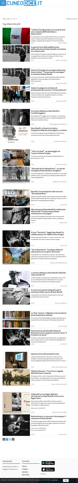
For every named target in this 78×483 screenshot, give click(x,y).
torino (25, 469)
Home (4, 19)
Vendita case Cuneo (71, 19)
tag (8, 19)
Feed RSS (43, 474)
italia (24, 466)
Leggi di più (54, 480)
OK (66, 480)
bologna (25, 475)
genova (25, 472)
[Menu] (3, 3)
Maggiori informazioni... (11, 469)
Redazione (7, 461)
